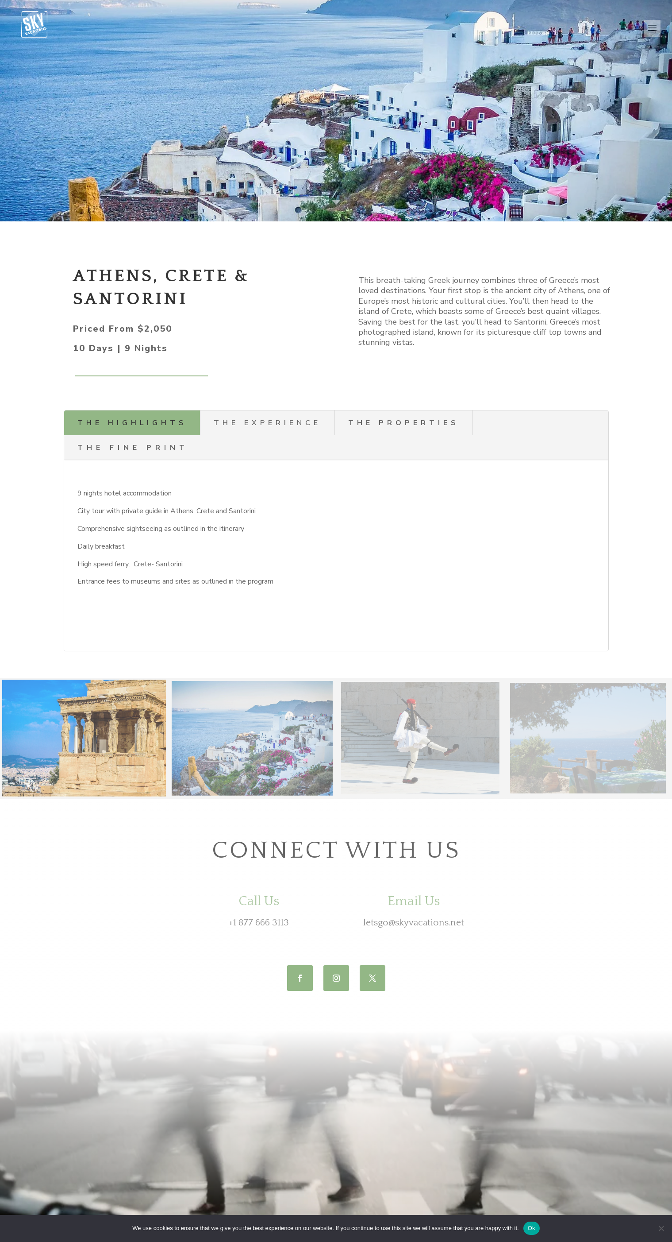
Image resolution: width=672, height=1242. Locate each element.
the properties (403, 423)
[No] (661, 1228)
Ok (531, 1228)
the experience (267, 423)
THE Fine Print (132, 448)
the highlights (132, 423)
